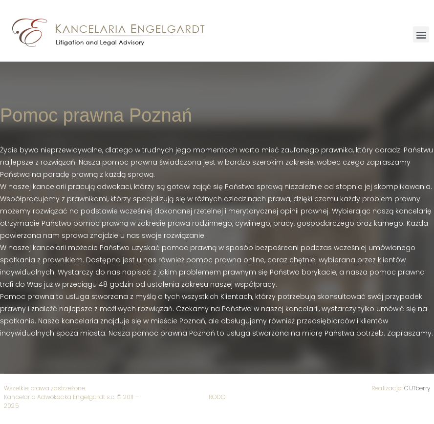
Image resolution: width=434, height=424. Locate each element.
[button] (421, 34)
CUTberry (417, 388)
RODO (217, 397)
